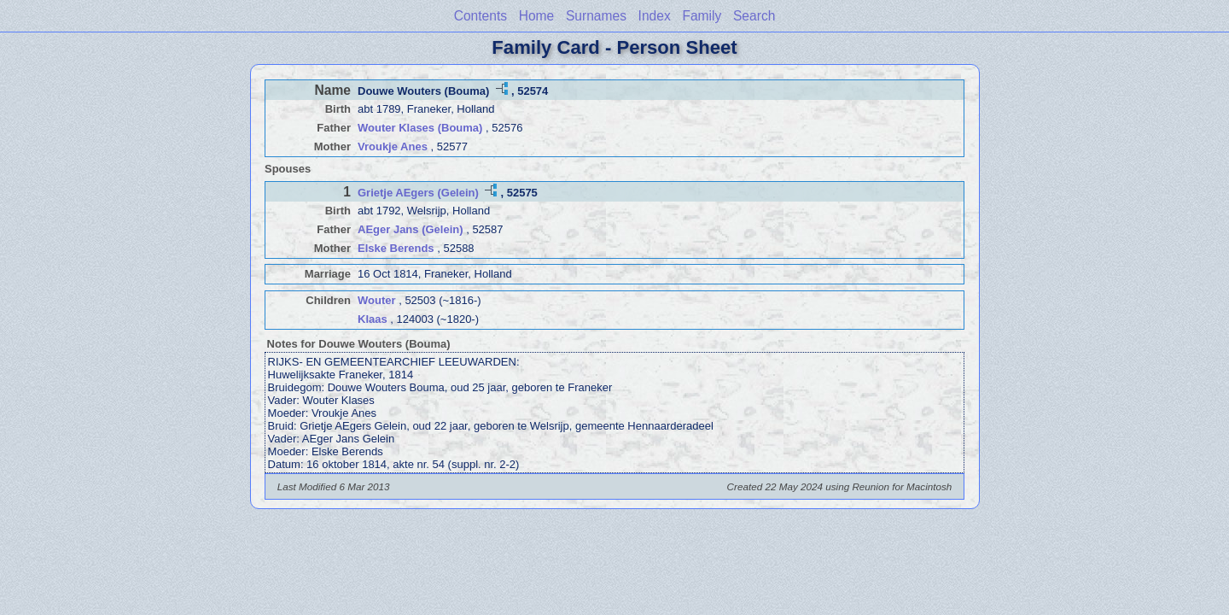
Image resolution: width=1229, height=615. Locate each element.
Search (754, 16)
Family (701, 16)
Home (537, 16)
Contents (480, 16)
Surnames (596, 16)
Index (654, 16)
